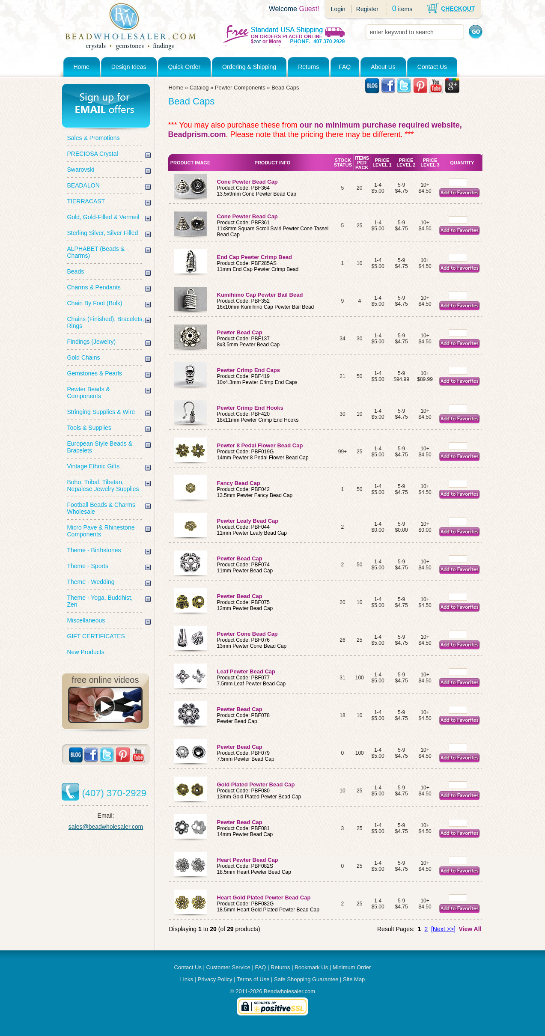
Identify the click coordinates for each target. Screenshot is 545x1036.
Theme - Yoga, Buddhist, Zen (100, 601)
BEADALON (83, 185)
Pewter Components (240, 87)
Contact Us (432, 66)
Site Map (354, 979)
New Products (85, 652)
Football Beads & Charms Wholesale (101, 508)
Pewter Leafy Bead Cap (248, 521)
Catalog (199, 87)
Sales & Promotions (93, 137)
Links (186, 979)
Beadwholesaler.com (289, 991)
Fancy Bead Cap (239, 483)
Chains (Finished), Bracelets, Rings (105, 322)
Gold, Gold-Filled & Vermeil (103, 217)
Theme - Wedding (91, 581)
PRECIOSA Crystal (92, 153)
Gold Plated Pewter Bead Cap (257, 784)
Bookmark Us (311, 967)
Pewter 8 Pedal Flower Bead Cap (260, 445)
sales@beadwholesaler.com (105, 826)
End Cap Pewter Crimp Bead (254, 257)
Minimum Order (352, 967)
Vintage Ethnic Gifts (93, 466)
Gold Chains (83, 357)
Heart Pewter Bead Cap (248, 860)
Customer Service (228, 967)
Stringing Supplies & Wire (101, 411)
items (405, 9)
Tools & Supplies (89, 427)
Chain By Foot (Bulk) (94, 303)
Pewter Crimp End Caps (248, 370)
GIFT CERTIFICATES (96, 636)
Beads (75, 271)
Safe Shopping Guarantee (306, 979)
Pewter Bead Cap (239, 332)
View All (470, 929)
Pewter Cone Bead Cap (248, 634)
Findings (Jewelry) (91, 341)
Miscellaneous (86, 620)
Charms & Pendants (94, 287)
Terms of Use (253, 979)
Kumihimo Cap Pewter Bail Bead (260, 295)
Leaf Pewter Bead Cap (247, 671)
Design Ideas (128, 66)
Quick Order (184, 66)
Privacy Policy (215, 979)
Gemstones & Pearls (94, 373)
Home (81, 66)
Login (338, 9)
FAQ (345, 66)
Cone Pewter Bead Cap (247, 182)
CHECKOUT (458, 8)
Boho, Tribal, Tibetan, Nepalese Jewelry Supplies (103, 485)
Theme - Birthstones (94, 550)
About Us (383, 66)
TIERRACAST (86, 201)
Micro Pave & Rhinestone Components (101, 531)
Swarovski (81, 169)
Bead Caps (285, 87)
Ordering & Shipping (249, 66)
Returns (308, 66)
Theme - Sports (87, 566)
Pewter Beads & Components (88, 392)
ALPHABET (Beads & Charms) (96, 252)
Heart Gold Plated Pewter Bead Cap (265, 897)
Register (367, 9)
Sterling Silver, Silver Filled (102, 232)
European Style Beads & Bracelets (100, 447)
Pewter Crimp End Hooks (250, 408)
